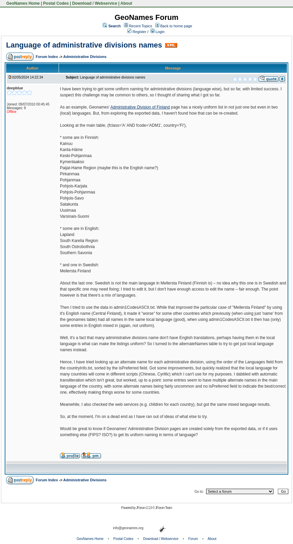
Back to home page (176, 26)
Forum (193, 539)
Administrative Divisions (84, 57)
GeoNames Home (22, 3)
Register (136, 32)
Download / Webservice (94, 3)
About (126, 3)
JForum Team (163, 508)
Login (158, 32)
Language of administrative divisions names (84, 45)
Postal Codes (56, 3)
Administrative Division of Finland (140, 107)
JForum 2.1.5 (144, 508)
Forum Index (47, 57)
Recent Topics (140, 26)
